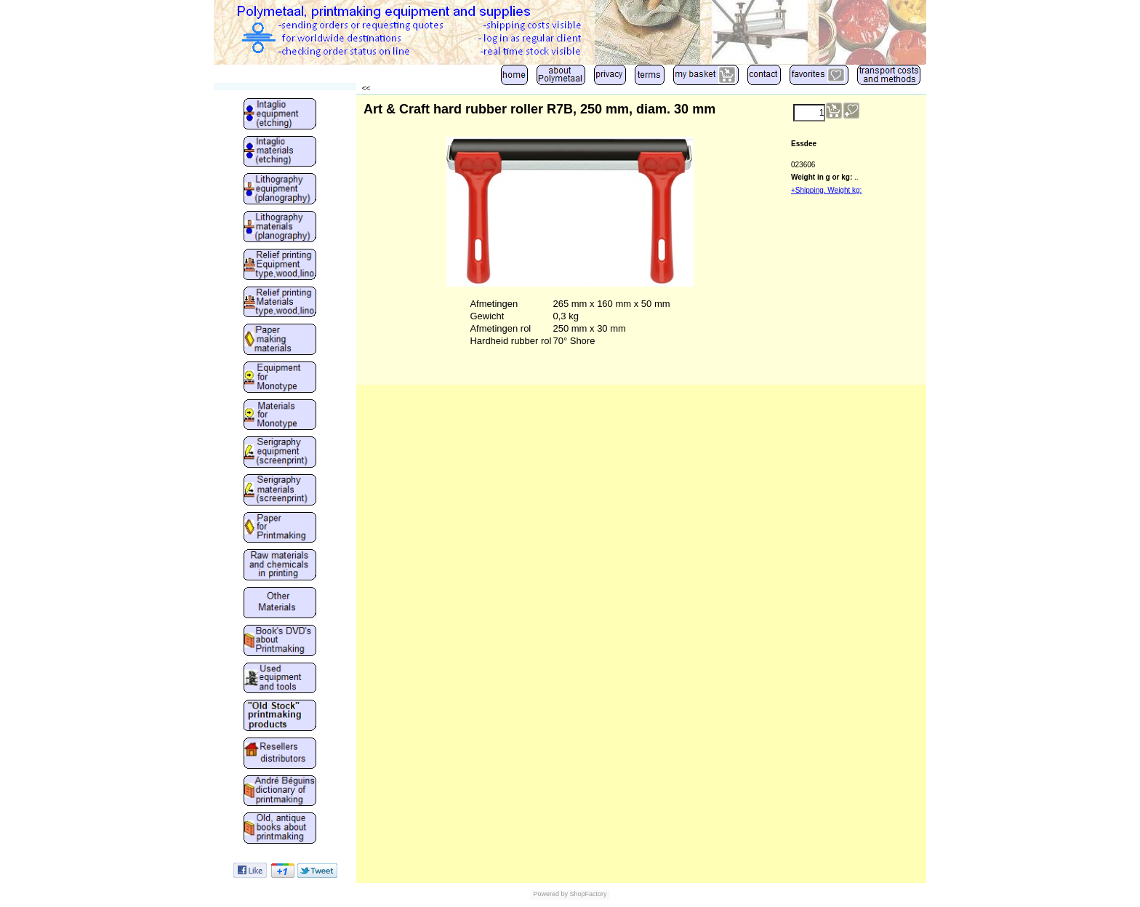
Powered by (550, 894)
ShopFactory (587, 894)
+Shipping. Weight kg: (826, 190)
